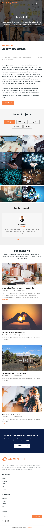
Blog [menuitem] (3, 486)
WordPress (17, 126)
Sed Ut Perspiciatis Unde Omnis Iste (13, 333)
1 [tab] (18, 239)
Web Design (22, 122)
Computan (29, 527)
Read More (8, 103)
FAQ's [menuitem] (3, 506)
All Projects (10, 122)
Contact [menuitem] (4, 489)
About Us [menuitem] (4, 481)
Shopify (28, 126)
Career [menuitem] (4, 501)
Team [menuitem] (3, 484)
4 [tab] (25, 239)
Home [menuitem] (3, 478)
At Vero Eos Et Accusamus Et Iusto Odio (18, 288)
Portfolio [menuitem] (4, 498)
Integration (34, 122)
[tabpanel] (22, 225)
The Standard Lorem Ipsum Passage (14, 373)
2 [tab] (21, 239)
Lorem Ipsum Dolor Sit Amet (11, 414)
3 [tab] (23, 239)
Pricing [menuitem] (4, 504)
